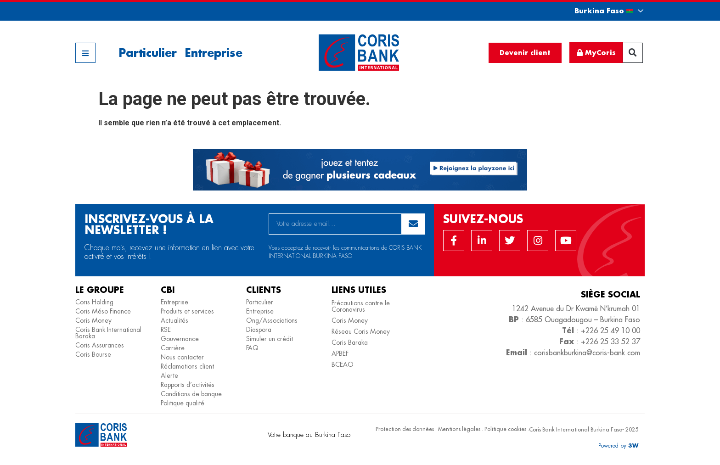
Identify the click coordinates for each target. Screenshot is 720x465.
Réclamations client (187, 366)
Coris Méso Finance (103, 311)
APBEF (340, 353)
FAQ (252, 348)
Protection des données (405, 429)
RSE (166, 329)
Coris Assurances (99, 345)
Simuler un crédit (269, 339)
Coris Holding (94, 302)
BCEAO (343, 364)
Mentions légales (459, 429)
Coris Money (93, 320)
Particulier (147, 52)
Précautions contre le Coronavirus (361, 306)
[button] (600, 11)
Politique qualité (182, 403)
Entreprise (213, 52)
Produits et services (187, 311)
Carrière (173, 348)
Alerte (169, 375)
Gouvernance (180, 339)
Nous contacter (182, 357)
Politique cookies (505, 429)
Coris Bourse (93, 354)
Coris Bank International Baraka (108, 332)
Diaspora (258, 329)
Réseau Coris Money (361, 331)
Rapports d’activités (187, 385)
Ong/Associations (272, 320)
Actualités (174, 320)
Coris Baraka (350, 342)
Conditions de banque (191, 394)
